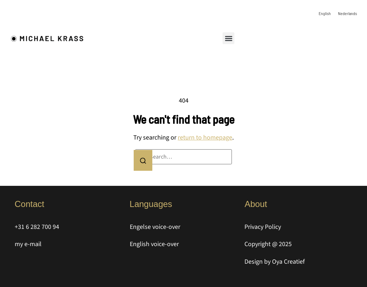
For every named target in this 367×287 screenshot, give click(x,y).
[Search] (143, 160)
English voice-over (154, 244)
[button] (228, 38)
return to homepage (205, 137)
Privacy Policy (262, 226)
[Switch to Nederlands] (347, 13)
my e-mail (28, 244)
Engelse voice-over (155, 226)
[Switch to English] (324, 13)
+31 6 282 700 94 (37, 226)
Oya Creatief (288, 261)
